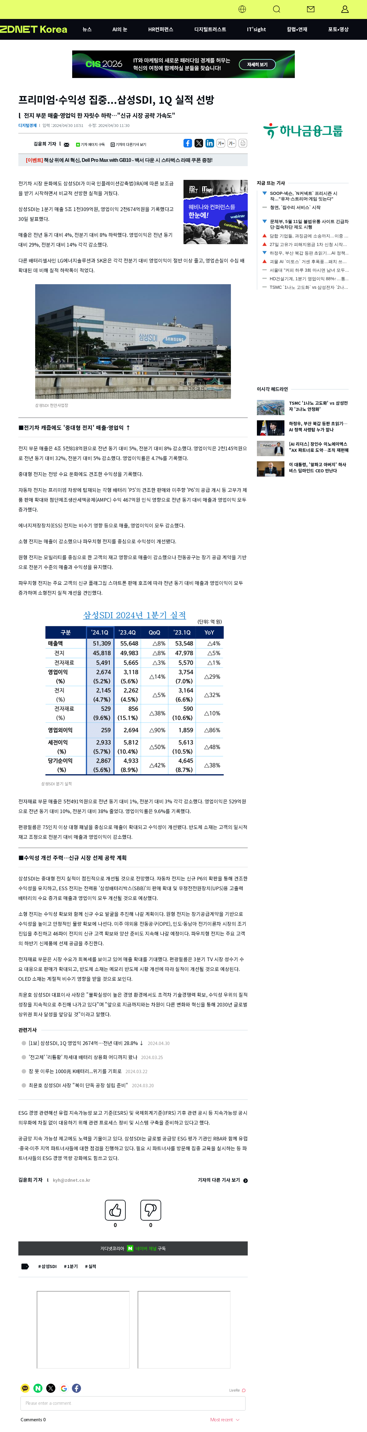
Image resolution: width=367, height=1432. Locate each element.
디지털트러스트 (210, 29)
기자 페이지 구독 (90, 144)
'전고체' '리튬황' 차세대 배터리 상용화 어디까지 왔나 (83, 1057)
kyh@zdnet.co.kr (71, 1180)
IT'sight (256, 29)
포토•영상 (338, 29)
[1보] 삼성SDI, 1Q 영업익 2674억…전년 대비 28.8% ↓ (86, 1043)
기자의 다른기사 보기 (128, 144)
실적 (92, 1266)
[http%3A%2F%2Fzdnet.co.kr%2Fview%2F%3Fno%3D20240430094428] (210, 143)
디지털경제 (27, 125)
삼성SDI (49, 1266)
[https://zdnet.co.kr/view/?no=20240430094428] (188, 143)
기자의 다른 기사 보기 (223, 1180)
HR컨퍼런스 (160, 29)
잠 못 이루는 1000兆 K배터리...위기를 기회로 (75, 1071)
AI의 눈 (120, 29)
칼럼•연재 (297, 29)
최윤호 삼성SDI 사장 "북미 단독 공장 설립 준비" (78, 1085)
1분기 (72, 1266)
